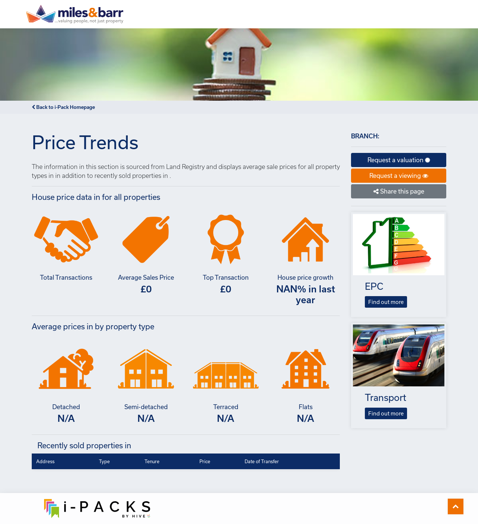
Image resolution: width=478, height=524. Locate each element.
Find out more (386, 302)
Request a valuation (398, 159)
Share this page (398, 191)
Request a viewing (398, 175)
